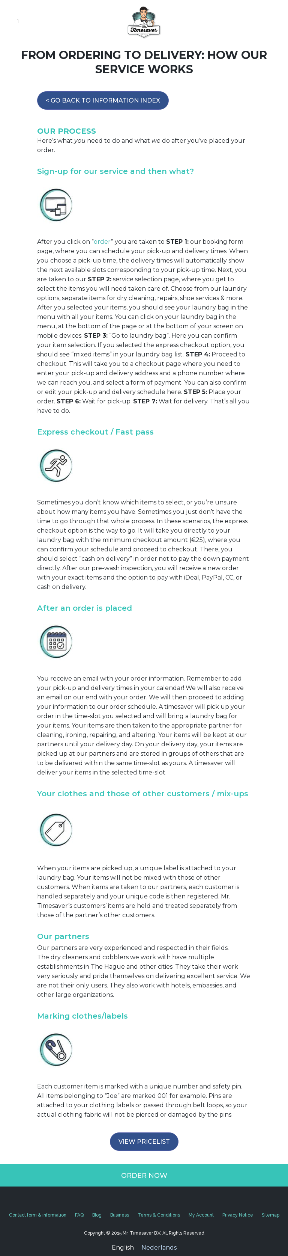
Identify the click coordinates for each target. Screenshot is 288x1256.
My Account (201, 1215)
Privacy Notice (237, 1215)
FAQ (79, 1215)
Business (119, 1215)
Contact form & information (37, 1215)
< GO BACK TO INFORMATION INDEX (103, 100)
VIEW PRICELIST (144, 1141)
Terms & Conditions (159, 1215)
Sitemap (270, 1215)
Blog (97, 1215)
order (102, 241)
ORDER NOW (144, 1175)
